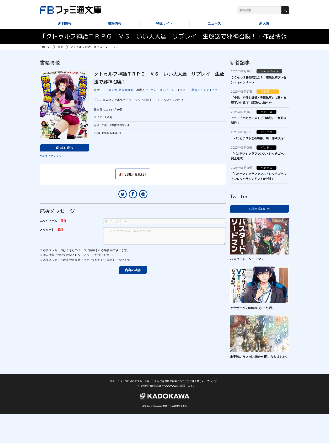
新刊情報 (64, 23)
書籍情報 (114, 23)
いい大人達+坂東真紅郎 (118, 90)
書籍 (60, 46)
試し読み (64, 148)
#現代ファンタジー (52, 156)
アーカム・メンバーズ (159, 90)
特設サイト (164, 23)
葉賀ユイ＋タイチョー (206, 90)
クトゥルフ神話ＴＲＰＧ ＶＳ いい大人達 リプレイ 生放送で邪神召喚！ (121, 46)
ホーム (46, 46)
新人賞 (264, 23)
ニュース (214, 23)
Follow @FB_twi (259, 208)
